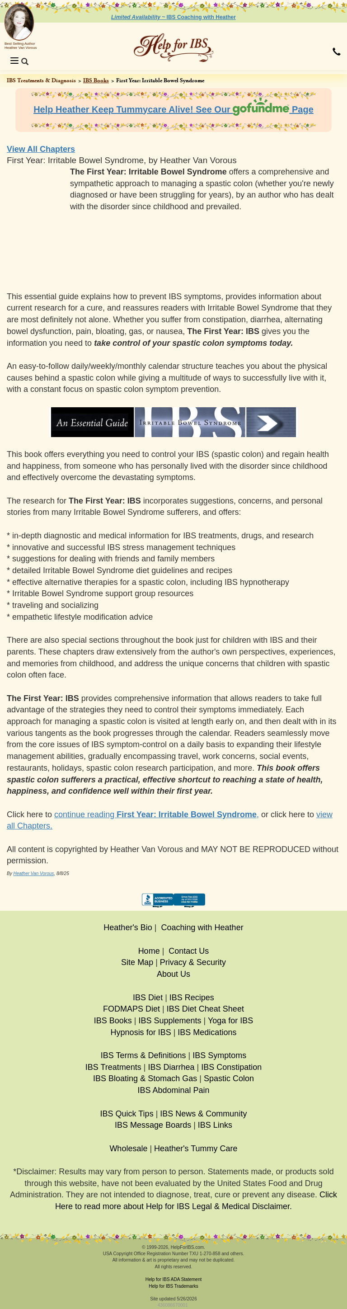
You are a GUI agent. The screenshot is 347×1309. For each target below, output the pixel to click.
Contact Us (189, 951)
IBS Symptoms (219, 1055)
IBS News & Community (203, 1113)
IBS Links (215, 1125)
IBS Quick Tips (127, 1113)
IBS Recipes (191, 997)
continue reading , (156, 814)
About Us (173, 974)
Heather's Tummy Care (196, 1148)
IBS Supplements (169, 1020)
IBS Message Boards (153, 1125)
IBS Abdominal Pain (173, 1090)
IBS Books (96, 80)
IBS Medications (207, 1032)
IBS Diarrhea (171, 1067)
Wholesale (128, 1148)
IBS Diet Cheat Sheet (205, 1008)
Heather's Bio (127, 927)
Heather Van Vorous (33, 873)
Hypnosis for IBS (141, 1032)
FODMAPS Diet (131, 1008)
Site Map (137, 962)
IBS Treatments (113, 1067)
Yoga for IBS (230, 1020)
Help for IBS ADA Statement (173, 1279)
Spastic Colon (229, 1078)
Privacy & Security (193, 962)
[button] (337, 52)
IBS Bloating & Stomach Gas (145, 1078)
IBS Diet (148, 997)
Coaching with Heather (202, 927)
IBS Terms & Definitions (143, 1055)
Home (149, 951)
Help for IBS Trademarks (173, 1286)
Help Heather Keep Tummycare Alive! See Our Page (173, 109)
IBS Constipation (231, 1067)
